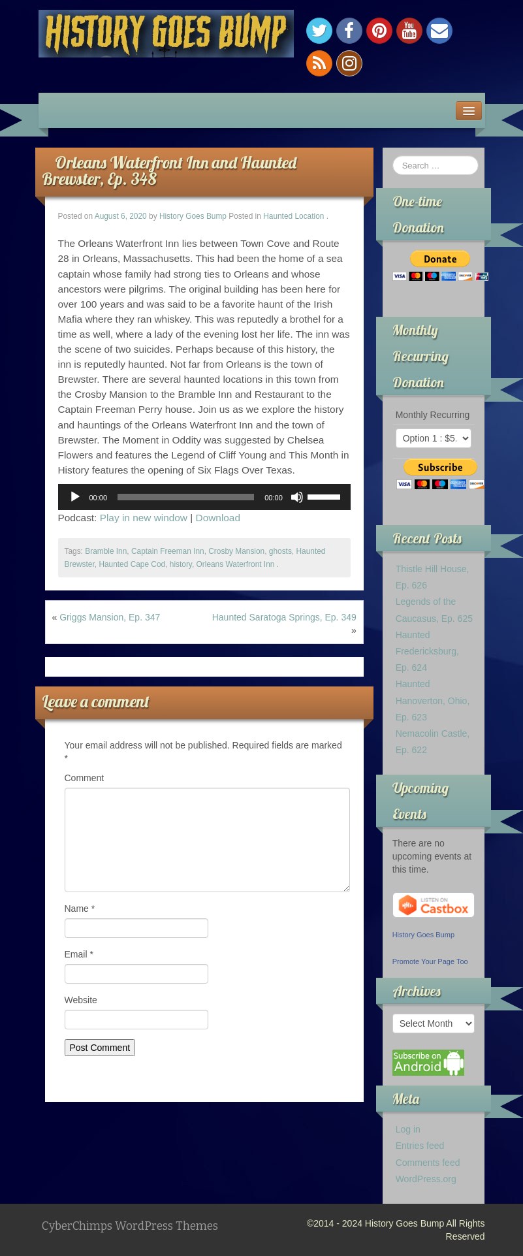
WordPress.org (426, 1179)
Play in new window (143, 517)
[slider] (186, 497)
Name (80, 908)
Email (79, 954)
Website (81, 1000)
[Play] (75, 497)
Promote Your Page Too (430, 961)
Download (218, 517)
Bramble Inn (106, 551)
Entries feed (420, 1145)
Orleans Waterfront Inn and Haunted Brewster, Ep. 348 (169, 170)
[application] (204, 497)
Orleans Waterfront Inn (236, 564)
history (181, 564)
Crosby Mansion (236, 551)
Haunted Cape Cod (132, 564)
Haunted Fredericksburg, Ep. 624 (427, 651)
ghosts (280, 551)
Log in (408, 1129)
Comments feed (428, 1162)
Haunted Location (293, 216)
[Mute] (297, 497)
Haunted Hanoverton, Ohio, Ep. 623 (433, 700)
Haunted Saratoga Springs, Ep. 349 (284, 617)
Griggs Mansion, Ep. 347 (109, 617)
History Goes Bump (193, 216)
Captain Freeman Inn (167, 551)
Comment (84, 778)
